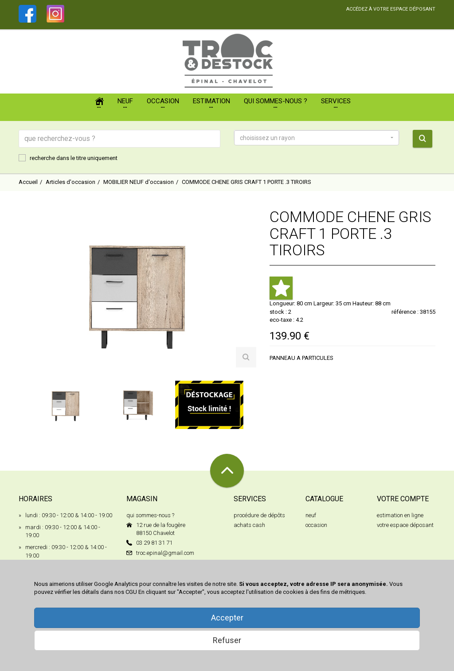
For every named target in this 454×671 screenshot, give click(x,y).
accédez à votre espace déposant (390, 9)
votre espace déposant (405, 525)
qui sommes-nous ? (150, 515)
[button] (316, 137)
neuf (310, 515)
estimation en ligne (400, 515)
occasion (316, 525)
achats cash (249, 525)
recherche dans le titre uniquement (68, 157)
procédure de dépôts (259, 515)
